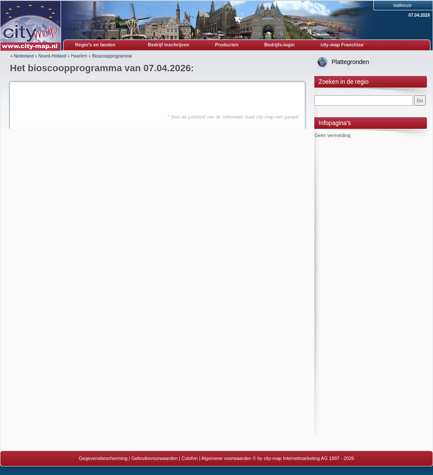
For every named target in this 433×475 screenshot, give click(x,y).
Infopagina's (335, 122)
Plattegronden (350, 61)
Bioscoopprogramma (112, 56)
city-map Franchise (341, 44)
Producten (226, 44)
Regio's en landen (95, 44)
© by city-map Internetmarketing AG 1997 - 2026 (303, 458)
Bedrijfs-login (279, 44)
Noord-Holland (52, 56)
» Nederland (22, 56)
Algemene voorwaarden (226, 458)
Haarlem (79, 56)
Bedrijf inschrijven (168, 44)
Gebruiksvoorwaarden (154, 458)
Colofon (189, 458)
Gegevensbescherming (103, 458)
